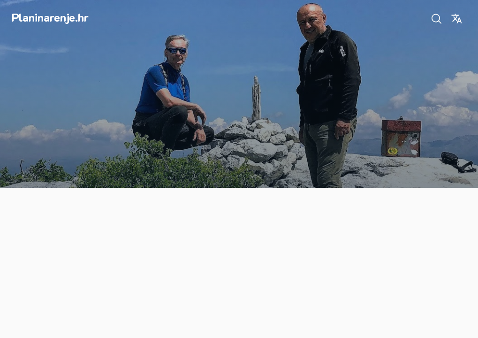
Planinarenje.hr (50, 17)
